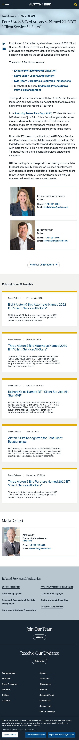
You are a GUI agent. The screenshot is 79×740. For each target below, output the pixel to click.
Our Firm (6, 690)
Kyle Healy (20, 81)
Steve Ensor (21, 76)
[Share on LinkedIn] (4, 44)
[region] (39, 728)
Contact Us (45, 701)
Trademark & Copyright (52, 594)
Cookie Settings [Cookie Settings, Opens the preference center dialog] (10, 735)
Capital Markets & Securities (54, 600)
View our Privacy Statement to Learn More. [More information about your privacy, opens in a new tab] (19, 730)
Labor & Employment (42, 76)
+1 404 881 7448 (51, 238)
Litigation (50, 71)
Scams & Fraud (47, 695)
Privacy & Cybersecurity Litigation (57, 587)
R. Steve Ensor (45, 230)
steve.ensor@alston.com (55, 241)
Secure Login (46, 706)
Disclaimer (45, 679)
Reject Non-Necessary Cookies (61, 735)
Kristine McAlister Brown (29, 71)
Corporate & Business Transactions (19, 610)
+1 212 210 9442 (37, 545)
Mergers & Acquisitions (52, 607)
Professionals (8, 673)
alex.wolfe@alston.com (40, 548)
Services (6, 679)
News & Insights (10, 684)
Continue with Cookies (36, 735)
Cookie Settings (47, 712)
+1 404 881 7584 (51, 204)
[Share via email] (4, 48)
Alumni (43, 673)
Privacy (43, 690)
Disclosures (45, 684)
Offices (5, 695)
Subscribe (39, 661)
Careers (6, 701)
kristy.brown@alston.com (55, 207)
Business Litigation (11, 587)
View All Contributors (42, 265)
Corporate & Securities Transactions (49, 81)
